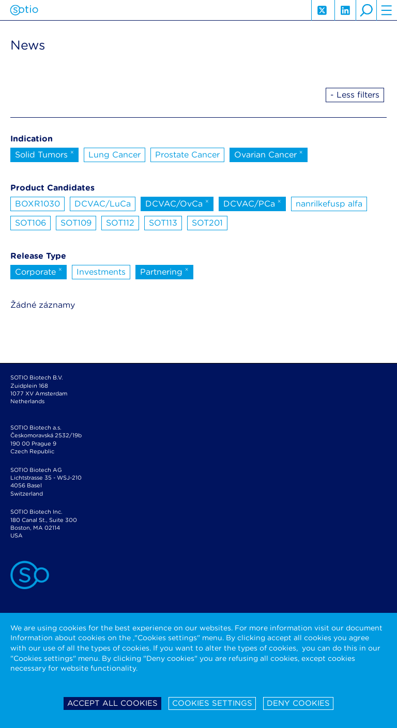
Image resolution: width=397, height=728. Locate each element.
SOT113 (163, 223)
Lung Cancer (114, 155)
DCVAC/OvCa (177, 203)
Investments (101, 272)
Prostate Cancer (187, 155)
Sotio (24, 10)
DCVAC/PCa (252, 203)
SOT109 (75, 223)
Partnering (164, 271)
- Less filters (354, 95)
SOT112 (120, 223)
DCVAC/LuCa (102, 204)
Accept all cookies (112, 703)
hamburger (386, 10)
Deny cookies (298, 703)
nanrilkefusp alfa (329, 204)
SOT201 (207, 223)
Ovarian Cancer (268, 154)
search (366, 10)
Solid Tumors (44, 154)
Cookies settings (212, 703)
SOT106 (30, 223)
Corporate (38, 271)
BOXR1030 (37, 204)
